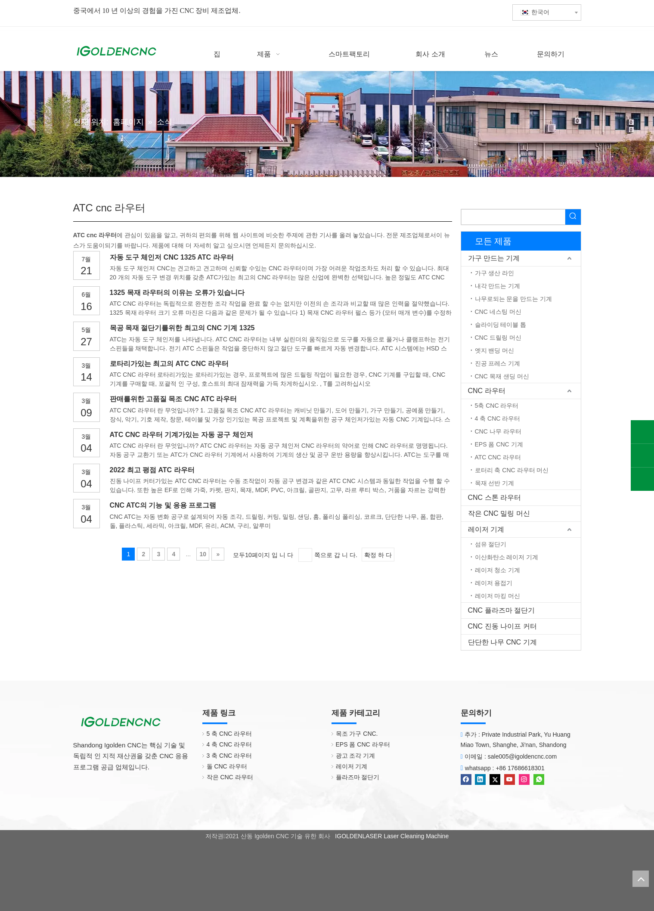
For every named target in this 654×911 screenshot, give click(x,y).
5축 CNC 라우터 (497, 405)
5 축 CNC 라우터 (229, 733)
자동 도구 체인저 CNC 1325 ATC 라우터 (172, 257)
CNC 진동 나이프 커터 (502, 626)
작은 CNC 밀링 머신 (499, 513)
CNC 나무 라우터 (498, 431)
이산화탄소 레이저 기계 (507, 557)
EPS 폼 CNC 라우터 (363, 744)
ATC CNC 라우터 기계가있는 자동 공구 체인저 (181, 434)
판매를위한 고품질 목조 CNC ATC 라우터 (173, 399)
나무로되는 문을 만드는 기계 (513, 298)
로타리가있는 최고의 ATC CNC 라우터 (169, 363)
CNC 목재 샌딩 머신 (502, 376)
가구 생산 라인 (495, 273)
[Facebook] (467, 778)
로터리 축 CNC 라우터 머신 (512, 470)
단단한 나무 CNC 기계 (502, 642)
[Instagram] (525, 778)
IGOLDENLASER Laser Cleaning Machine (391, 836)
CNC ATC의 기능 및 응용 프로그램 (163, 505)
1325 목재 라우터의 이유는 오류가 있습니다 (177, 292)
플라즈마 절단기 (358, 777)
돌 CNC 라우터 (227, 766)
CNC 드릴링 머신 (498, 337)
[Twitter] (496, 778)
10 (203, 554)
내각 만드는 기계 (498, 285)
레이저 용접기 (494, 582)
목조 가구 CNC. (357, 733)
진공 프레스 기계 (498, 363)
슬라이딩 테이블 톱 (501, 324)
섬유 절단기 (491, 544)
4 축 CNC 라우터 (498, 418)
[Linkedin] (481, 778)
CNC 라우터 (486, 390)
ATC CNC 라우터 (498, 457)
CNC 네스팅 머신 (498, 311)
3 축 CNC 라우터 (229, 755)
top (640, 879)
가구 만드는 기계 (494, 258)
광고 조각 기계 (355, 755)
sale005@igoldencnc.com (522, 756)
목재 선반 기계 (495, 483)
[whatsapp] (538, 778)
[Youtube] (510, 778)
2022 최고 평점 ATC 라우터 (152, 470)
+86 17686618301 (520, 768)
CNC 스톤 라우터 (494, 497)
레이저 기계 (486, 529)
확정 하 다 (378, 555)
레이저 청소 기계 (498, 570)
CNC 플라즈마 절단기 (501, 610)
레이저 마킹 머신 (498, 595)
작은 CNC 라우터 (230, 777)
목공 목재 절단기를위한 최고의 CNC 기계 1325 (182, 328)
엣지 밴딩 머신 (495, 350)
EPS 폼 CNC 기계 (499, 444)
